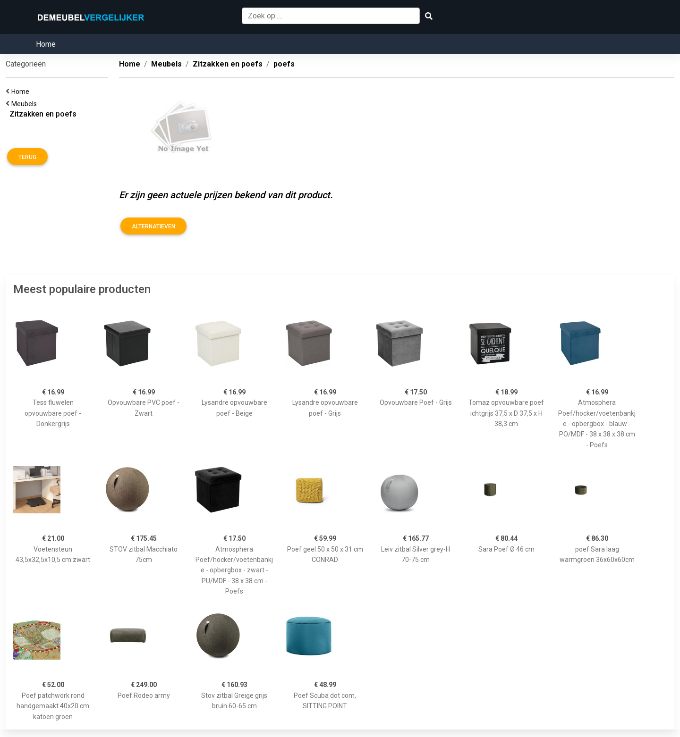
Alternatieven (153, 226)
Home (46, 44)
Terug (27, 157)
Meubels (25, 104)
